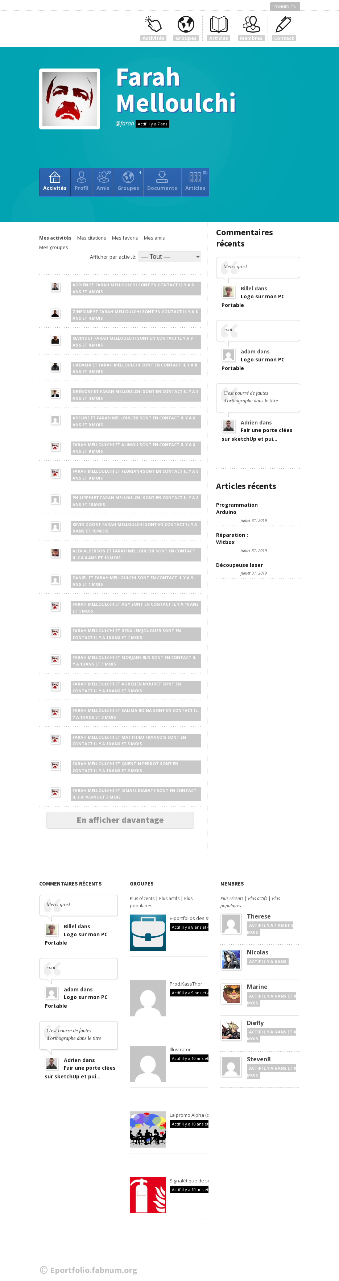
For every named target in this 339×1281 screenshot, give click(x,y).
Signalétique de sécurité (196, 1180)
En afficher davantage (120, 819)
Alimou (130, 444)
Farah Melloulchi (175, 89)
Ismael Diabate (138, 790)
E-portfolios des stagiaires (198, 918)
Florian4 (131, 471)
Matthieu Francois (143, 737)
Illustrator (180, 1049)
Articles (196, 180)
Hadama (82, 365)
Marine (257, 987)
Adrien (80, 284)
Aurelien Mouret (141, 684)
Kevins (80, 338)
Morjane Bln (135, 657)
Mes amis (154, 238)
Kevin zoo (84, 524)
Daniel (80, 577)
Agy (125, 604)
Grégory (83, 391)
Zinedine (82, 311)
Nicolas (257, 952)
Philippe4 (83, 497)
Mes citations (91, 238)
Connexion (285, 6)
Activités (55, 188)
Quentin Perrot (140, 763)
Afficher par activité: (113, 256)
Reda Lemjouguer (141, 630)
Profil (81, 188)
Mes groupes (53, 247)
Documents (162, 188)
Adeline (81, 417)
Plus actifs (169, 898)
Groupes (129, 180)
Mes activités (55, 238)
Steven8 (258, 1059)
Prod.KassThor (186, 984)
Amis (103, 180)
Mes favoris (125, 238)
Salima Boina (136, 710)
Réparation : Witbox (232, 538)
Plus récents (142, 898)
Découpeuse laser (239, 564)
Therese (259, 916)
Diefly (255, 1023)
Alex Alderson (89, 551)
